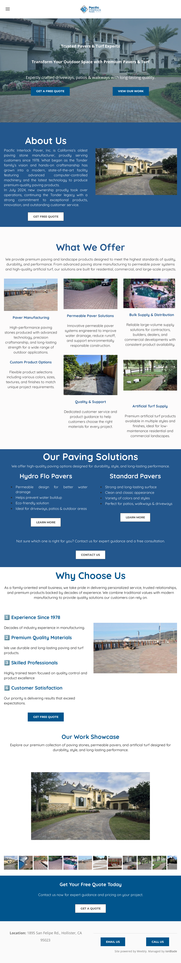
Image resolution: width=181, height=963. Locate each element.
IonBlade (171, 951)
